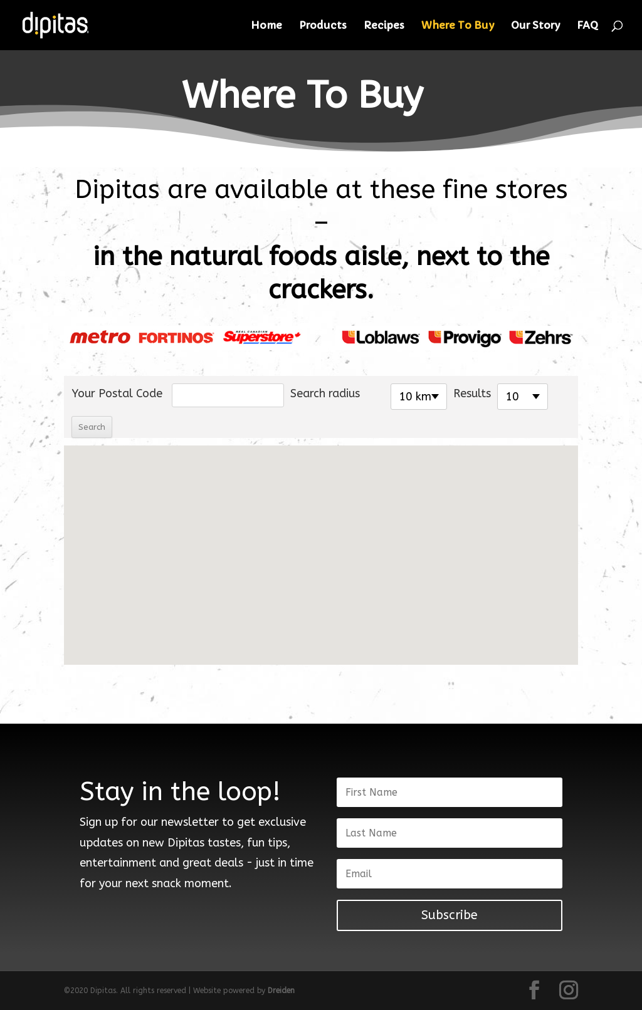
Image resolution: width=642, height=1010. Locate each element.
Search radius (325, 393)
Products (323, 26)
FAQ (587, 26)
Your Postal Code (116, 393)
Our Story (535, 26)
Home (266, 26)
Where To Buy (457, 26)
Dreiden (281, 990)
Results (472, 393)
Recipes (384, 26)
